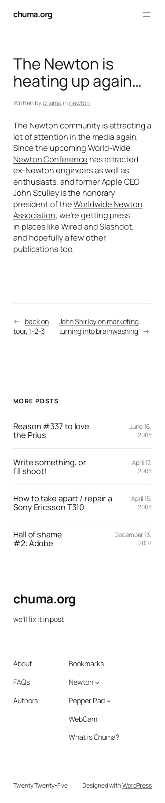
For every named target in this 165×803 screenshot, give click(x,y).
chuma (52, 103)
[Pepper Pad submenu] (108, 700)
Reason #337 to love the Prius (51, 431)
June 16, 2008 (141, 430)
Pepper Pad (87, 700)
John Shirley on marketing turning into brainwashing (99, 326)
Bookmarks (86, 663)
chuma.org (32, 14)
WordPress (137, 785)
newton (79, 103)
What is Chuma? (94, 737)
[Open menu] (146, 14)
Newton (81, 682)
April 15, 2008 (141, 502)
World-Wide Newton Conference (72, 153)
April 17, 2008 (142, 466)
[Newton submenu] (97, 682)
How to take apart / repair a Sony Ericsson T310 (62, 503)
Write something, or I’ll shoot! (49, 467)
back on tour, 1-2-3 (31, 326)
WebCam (83, 719)
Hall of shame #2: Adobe (37, 539)
